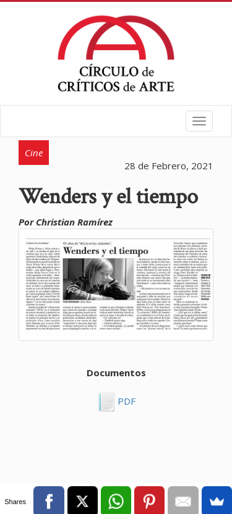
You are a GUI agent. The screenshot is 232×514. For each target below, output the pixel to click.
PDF (125, 401)
